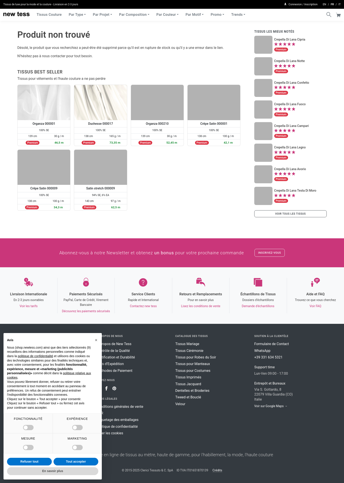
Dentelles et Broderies (192, 391)
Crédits (217, 470)
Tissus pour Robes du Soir (195, 357)
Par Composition (133, 13)
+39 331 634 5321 (268, 357)
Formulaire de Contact (271, 344)
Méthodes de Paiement (114, 371)
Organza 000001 (43, 123)
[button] (96, 340)
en (324, 3)
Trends (237, 13)
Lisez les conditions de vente (200, 306)
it (340, 3)
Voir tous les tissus (290, 213)
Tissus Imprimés (188, 377)
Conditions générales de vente (119, 407)
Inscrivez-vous (269, 252)
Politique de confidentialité (117, 426)
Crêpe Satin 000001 (214, 123)
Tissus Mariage (187, 344)
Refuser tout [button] (29, 461)
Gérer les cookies (109, 433)
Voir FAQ (315, 306)
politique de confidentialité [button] (35, 356)
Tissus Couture (49, 13)
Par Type (76, 13)
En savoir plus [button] (52, 471)
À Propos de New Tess (113, 344)
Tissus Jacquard (188, 384)
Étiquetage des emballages (117, 420)
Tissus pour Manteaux (192, 364)
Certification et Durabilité (115, 357)
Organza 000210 (157, 123)
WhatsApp (262, 351)
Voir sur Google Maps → (270, 406)
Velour (180, 404)
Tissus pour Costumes (192, 371)
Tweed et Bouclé (188, 397)
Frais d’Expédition (110, 364)
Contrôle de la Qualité (113, 351)
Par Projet (101, 13)
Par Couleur (166, 13)
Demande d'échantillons (258, 306)
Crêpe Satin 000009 (43, 188)
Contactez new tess (143, 306)
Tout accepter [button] (76, 461)
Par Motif (193, 13)
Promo (216, 13)
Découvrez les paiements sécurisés (86, 311)
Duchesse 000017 (100, 123)
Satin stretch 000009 (100, 188)
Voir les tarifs (29, 306)
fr (332, 3)
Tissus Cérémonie (189, 351)
